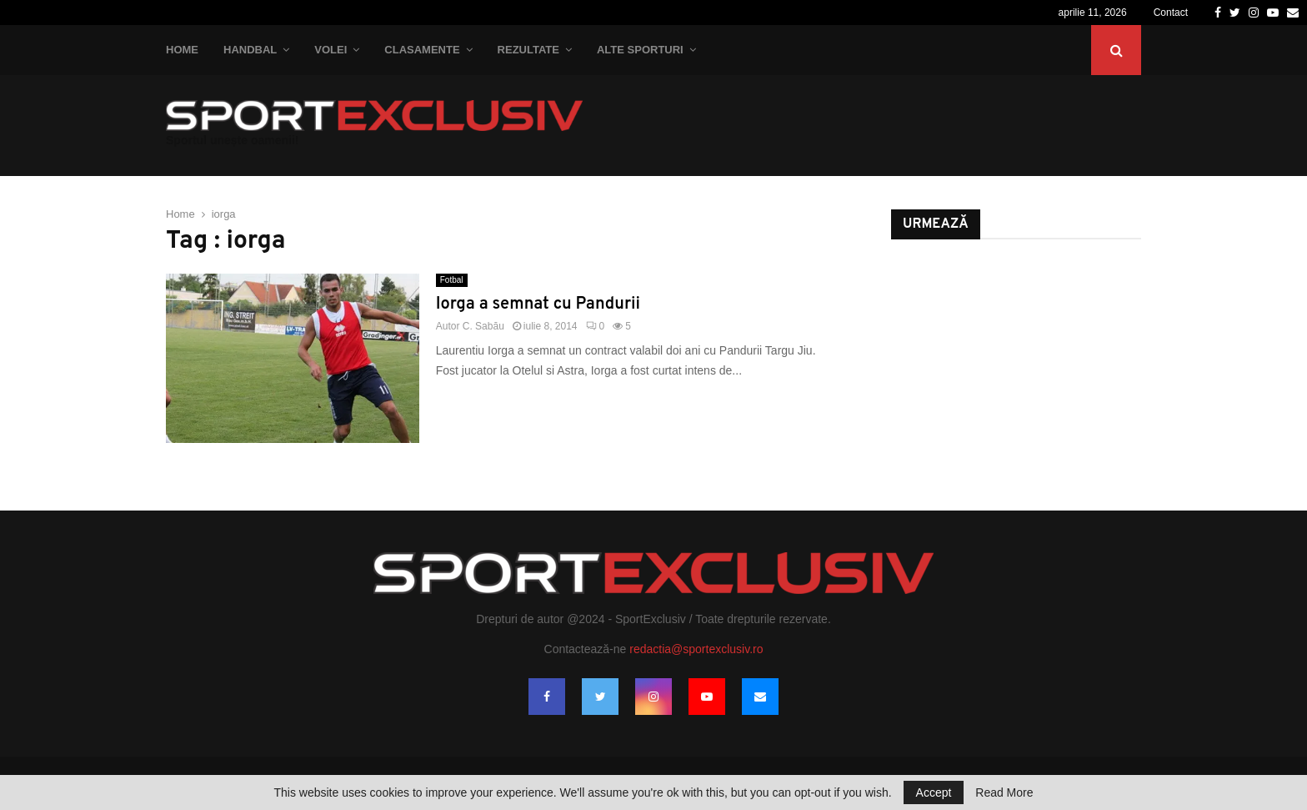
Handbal (250, 49)
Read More (1004, 792)
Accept (934, 792)
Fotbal (451, 279)
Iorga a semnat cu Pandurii (538, 304)
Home (182, 49)
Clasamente (421, 49)
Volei (330, 49)
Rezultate (528, 49)
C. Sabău (483, 326)
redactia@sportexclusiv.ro (696, 649)
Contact (1171, 12)
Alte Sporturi (640, 49)
